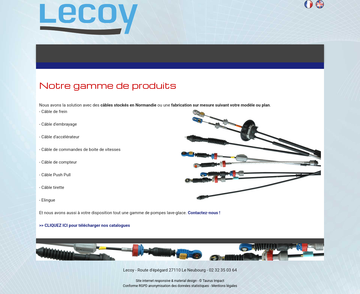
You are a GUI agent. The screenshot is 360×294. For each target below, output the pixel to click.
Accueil (53, 53)
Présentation (97, 53)
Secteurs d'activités (163, 53)
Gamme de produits (239, 53)
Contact (296, 53)
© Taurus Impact (211, 281)
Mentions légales (224, 286)
